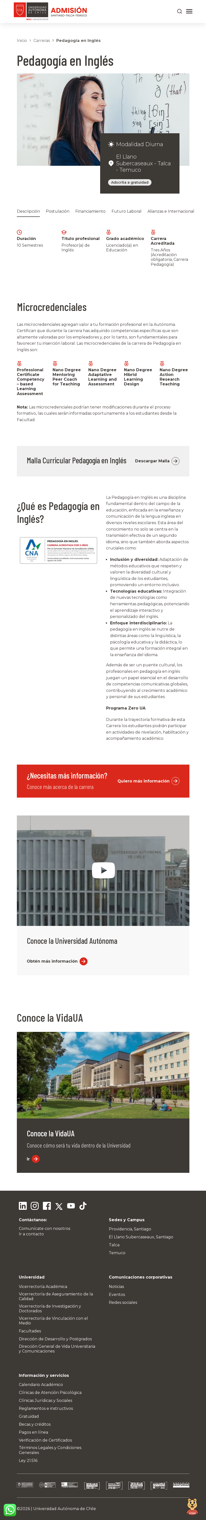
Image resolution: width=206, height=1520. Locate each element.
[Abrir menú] (189, 11)
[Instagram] (35, 1207)
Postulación (57, 211)
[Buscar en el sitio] (179, 11)
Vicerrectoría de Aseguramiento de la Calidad (56, 1296)
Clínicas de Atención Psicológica (50, 1392)
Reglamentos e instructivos (46, 1408)
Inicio (22, 40)
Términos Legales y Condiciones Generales (50, 1450)
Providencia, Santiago (130, 1229)
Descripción (28, 211)
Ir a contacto (31, 1234)
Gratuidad (29, 1416)
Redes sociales (123, 1302)
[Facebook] (47, 1207)
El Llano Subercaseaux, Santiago (141, 1237)
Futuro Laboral (127, 211)
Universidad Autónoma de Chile (64, 1508)
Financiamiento (90, 211)
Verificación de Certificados (45, 1440)
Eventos (117, 1294)
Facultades (30, 1331)
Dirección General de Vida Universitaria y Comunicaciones (57, 1348)
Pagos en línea (33, 1432)
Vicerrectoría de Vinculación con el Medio (53, 1320)
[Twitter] (58, 1207)
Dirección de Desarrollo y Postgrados (55, 1339)
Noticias (116, 1286)
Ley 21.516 (28, 1460)
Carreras (41, 40)
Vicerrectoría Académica (43, 1286)
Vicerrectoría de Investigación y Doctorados (50, 1308)
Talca (114, 1245)
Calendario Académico (41, 1384)
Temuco (117, 1252)
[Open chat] (192, 1506)
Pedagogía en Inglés (78, 40)
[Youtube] (70, 1207)
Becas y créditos (35, 1424)
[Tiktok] (82, 1207)
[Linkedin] (23, 1207)
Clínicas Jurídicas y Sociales (45, 1400)
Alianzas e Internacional (170, 211)
